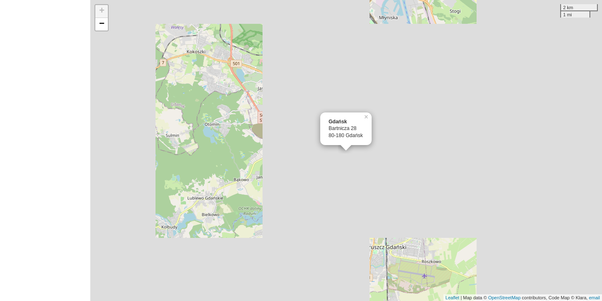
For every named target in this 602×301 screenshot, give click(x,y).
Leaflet (452, 297)
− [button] (102, 24)
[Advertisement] (45, 150)
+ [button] (102, 11)
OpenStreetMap (504, 297)
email (594, 297)
